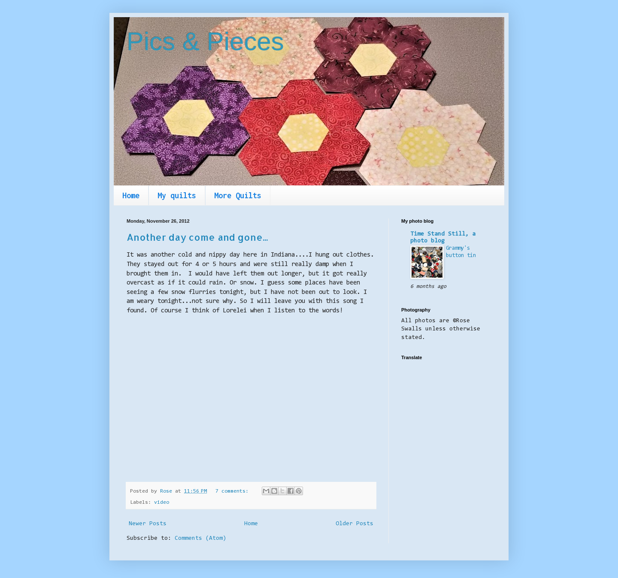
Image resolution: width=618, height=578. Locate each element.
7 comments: (233, 491)
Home (130, 195)
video (161, 502)
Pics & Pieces (205, 41)
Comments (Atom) (200, 539)
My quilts (177, 195)
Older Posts (354, 524)
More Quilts (237, 195)
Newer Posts (148, 524)
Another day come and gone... (197, 237)
